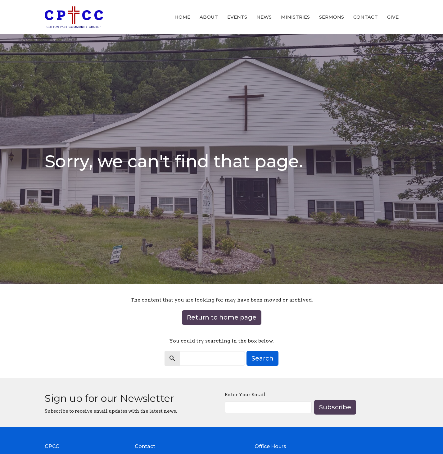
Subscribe (335, 407)
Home (182, 17)
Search (262, 358)
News (264, 17)
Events (237, 17)
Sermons (331, 17)
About (209, 17)
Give (393, 17)
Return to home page (221, 317)
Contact (365, 17)
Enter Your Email (245, 394)
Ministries (295, 17)
